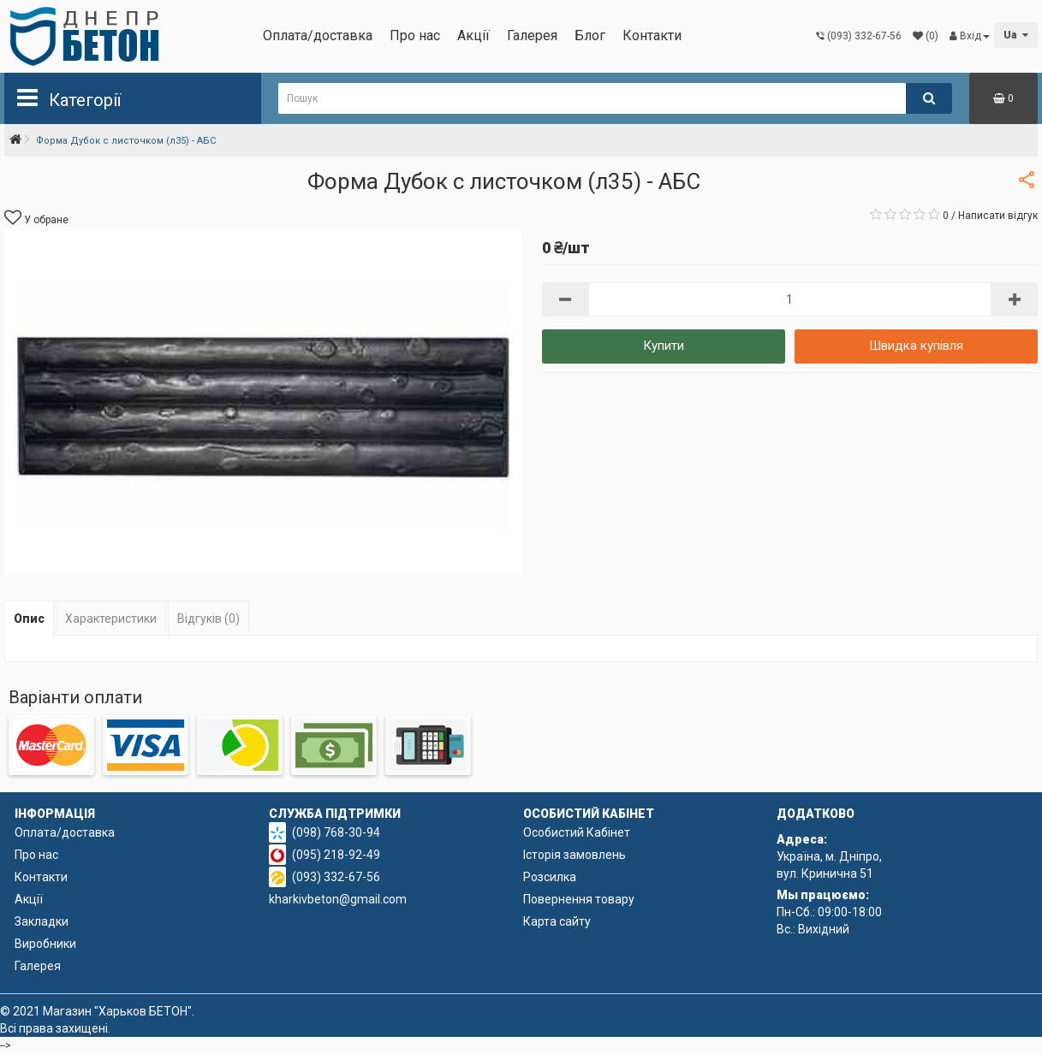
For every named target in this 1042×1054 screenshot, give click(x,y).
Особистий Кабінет (576, 832)
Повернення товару (578, 899)
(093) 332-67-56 (336, 877)
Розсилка (549, 877)
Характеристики (111, 618)
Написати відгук (998, 216)
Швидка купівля (916, 345)
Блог (590, 35)
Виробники (45, 943)
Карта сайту (557, 921)
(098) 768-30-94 (336, 832)
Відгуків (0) (208, 618)
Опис (29, 618)
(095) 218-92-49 (336, 855)
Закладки (41, 921)
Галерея (532, 35)
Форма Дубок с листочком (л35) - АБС (126, 140)
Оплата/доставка (317, 35)
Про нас (415, 35)
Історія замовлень (574, 855)
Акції (473, 35)
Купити (663, 345)
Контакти (652, 35)
